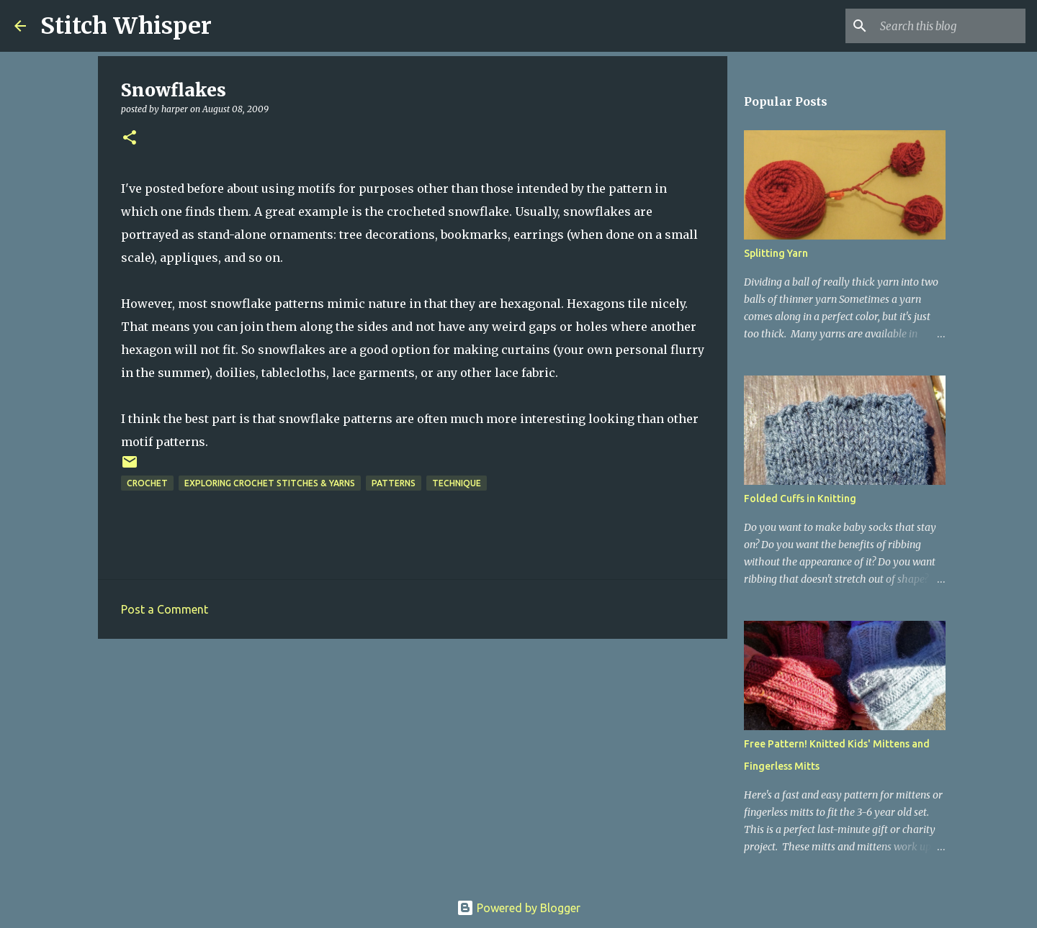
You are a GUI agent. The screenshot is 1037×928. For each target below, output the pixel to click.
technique (456, 483)
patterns (394, 483)
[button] (129, 138)
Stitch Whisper (126, 26)
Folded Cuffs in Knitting (800, 498)
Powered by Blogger (518, 907)
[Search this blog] (949, 26)
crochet (147, 483)
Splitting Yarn (776, 253)
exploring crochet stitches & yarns (269, 483)
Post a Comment (164, 609)
